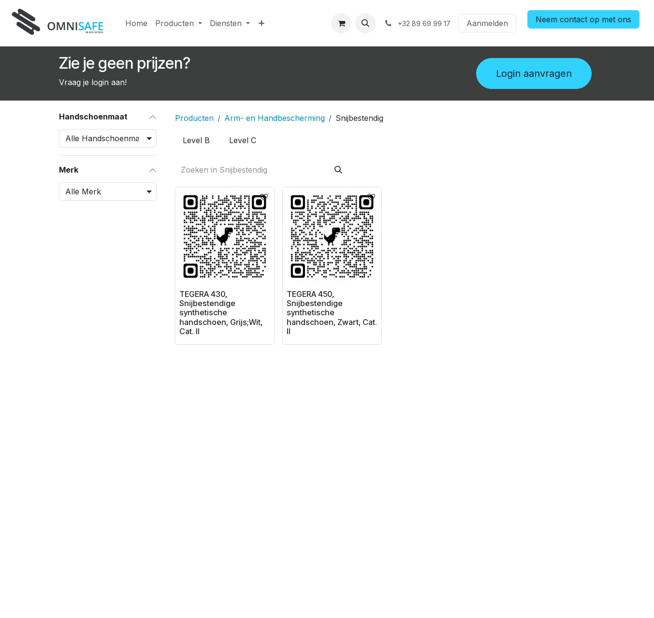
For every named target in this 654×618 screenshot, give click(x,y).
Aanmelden (487, 23)
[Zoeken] (338, 170)
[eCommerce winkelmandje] (341, 23)
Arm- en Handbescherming (274, 118)
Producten (194, 118)
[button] (365, 23)
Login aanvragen (534, 73)
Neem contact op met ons (583, 19)
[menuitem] (136, 23)
